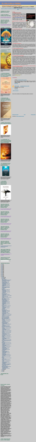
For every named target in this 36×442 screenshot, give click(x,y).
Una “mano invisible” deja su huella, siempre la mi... (6, 292)
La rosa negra (3, 350)
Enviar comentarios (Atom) (20, 116)
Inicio (24, 114)
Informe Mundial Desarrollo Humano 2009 (6, 340)
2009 (2, 276)
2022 (2, 267)
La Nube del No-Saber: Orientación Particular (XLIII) (6, 352)
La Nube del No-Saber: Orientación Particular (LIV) (6, 307)
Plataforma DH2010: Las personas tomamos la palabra (5, 299)
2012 (2, 274)
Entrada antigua (33, 114)
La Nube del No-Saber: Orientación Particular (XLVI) (6, 345)
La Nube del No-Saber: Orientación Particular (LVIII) (6, 287)
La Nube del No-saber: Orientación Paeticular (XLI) (6, 365)
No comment (3, 288)
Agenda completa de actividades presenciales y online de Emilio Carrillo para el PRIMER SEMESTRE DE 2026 (18, 9)
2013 (2, 273)
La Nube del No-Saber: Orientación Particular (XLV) (6, 347)
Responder (16, 83)
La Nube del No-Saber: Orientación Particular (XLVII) (6, 338)
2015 (2, 272)
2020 (2, 268)
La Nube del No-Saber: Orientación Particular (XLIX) (6, 329)
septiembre (3, 369)
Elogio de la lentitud (4, 279)
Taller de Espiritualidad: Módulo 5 (5, 298)
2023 (2, 266)
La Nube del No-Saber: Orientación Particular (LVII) (6, 291)
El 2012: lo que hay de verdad (5, 318)
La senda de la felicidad (4, 293)
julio (2, 370)
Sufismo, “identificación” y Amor (5, 281)
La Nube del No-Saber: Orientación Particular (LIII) (6, 311)
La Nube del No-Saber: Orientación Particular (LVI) (6, 294)
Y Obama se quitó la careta (5, 296)
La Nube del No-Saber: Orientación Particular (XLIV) (6, 349)
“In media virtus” (4, 353)
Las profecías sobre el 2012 (5, 312)
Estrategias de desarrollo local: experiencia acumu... (5, 282)
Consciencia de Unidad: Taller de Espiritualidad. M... (5, 362)
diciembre (3, 277)
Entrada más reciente (15, 114)
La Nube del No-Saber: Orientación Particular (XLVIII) (6, 333)
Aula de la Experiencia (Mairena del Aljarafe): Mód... (6, 283)
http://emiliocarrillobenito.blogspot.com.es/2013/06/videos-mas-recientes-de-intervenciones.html (6, 246)
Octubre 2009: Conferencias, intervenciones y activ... (5, 367)
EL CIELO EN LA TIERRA (11, 3)
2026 (2, 264)
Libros (19, 75)
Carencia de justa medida (5, 322)
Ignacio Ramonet (17, 75)
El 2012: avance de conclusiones (5, 316)
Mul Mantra (3, 357)
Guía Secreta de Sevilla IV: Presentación (6, 366)
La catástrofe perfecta (4, 309)
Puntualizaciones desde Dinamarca (6, 326)
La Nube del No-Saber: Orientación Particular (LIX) (6, 284)
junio (2, 371)
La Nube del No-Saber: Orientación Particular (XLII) (6, 354)
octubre (3, 278)
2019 (2, 269)
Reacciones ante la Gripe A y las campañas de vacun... (5, 348)
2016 (2, 271)
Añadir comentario (15, 90)
